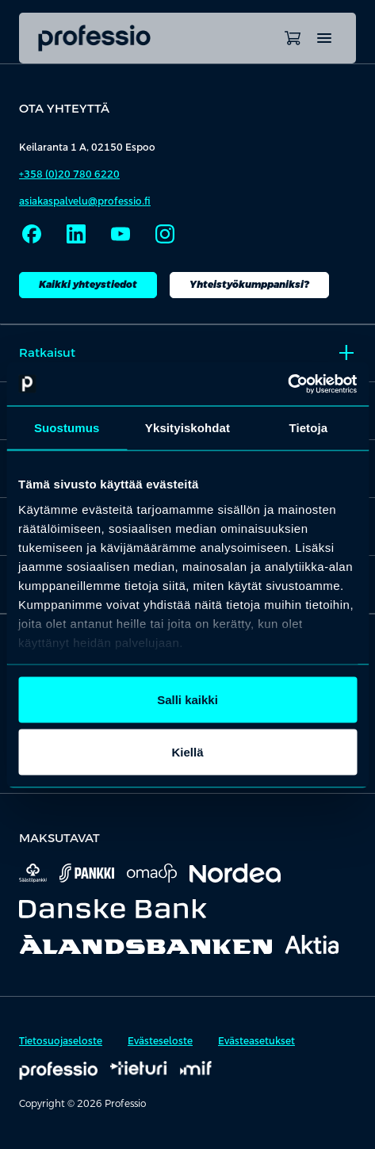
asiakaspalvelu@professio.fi (85, 201)
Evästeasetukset (256, 1041)
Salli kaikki (187, 700)
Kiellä (187, 751)
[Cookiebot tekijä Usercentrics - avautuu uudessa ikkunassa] (287, 383)
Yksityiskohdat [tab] (187, 428)
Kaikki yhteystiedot (88, 284)
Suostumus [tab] (67, 428)
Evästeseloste (160, 1041)
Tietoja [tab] (308, 428)
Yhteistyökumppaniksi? (249, 284)
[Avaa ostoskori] (292, 38)
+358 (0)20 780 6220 (69, 174)
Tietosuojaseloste (60, 1041)
